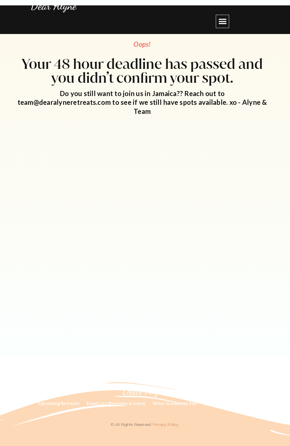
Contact (262, 403)
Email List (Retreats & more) (116, 403)
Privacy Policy (165, 424)
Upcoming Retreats (59, 403)
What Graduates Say (175, 403)
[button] (222, 21)
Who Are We (217, 403)
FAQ (242, 403)
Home (25, 403)
